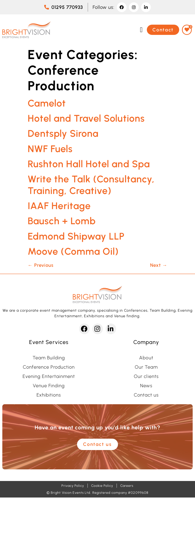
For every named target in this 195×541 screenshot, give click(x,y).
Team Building (49, 358)
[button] (141, 29)
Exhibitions (49, 395)
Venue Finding (49, 385)
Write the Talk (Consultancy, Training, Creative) (91, 184)
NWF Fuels (50, 148)
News (146, 385)
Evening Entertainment (49, 376)
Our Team (146, 367)
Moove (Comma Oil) (73, 251)
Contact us (146, 395)
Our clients (146, 376)
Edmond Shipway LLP (76, 236)
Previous (41, 265)
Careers (126, 486)
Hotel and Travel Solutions (86, 118)
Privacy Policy (72, 486)
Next (158, 265)
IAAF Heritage (59, 205)
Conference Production (49, 367)
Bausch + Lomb (62, 221)
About (146, 358)
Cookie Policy (102, 486)
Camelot (47, 103)
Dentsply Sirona (63, 133)
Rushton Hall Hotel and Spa (89, 164)
